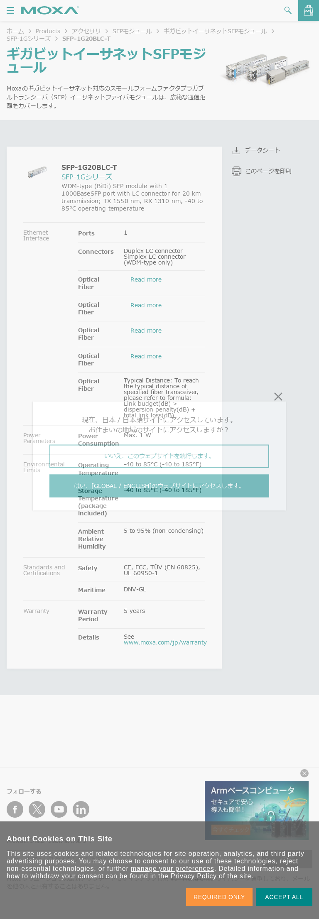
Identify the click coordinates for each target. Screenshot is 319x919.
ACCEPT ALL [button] (284, 897)
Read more (146, 279)
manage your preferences (172, 868)
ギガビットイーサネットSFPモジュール (215, 31)
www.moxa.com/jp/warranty (165, 642)
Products (48, 31)
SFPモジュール (132, 31)
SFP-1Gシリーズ (29, 38)
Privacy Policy (194, 876)
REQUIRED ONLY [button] (219, 897)
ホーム (15, 31)
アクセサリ (86, 31)
